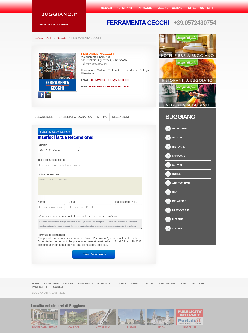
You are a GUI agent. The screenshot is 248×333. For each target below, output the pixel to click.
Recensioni (120, 116)
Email (72, 201)
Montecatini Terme (44, 327)
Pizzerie (162, 7)
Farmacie (144, 7)
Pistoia (131, 327)
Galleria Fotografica (75, 116)
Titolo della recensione (51, 159)
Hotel (192, 7)
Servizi (177, 7)
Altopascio (102, 327)
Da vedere (179, 128)
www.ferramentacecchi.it (109, 86)
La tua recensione (48, 174)
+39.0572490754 (194, 22)
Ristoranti (124, 7)
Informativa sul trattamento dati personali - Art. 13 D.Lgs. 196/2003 (77, 216)
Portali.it (189, 327)
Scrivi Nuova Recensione (55, 131)
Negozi (106, 7)
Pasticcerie (180, 210)
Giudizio (42, 145)
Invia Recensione (93, 254)
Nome (41, 201)
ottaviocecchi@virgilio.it (111, 80)
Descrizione (43, 116)
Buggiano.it (44, 37)
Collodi (73, 327)
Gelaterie (179, 201)
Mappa (102, 116)
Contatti (207, 7)
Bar (174, 192)
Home (36, 283)
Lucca (161, 327)
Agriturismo (181, 183)
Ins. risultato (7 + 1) (126, 201)
